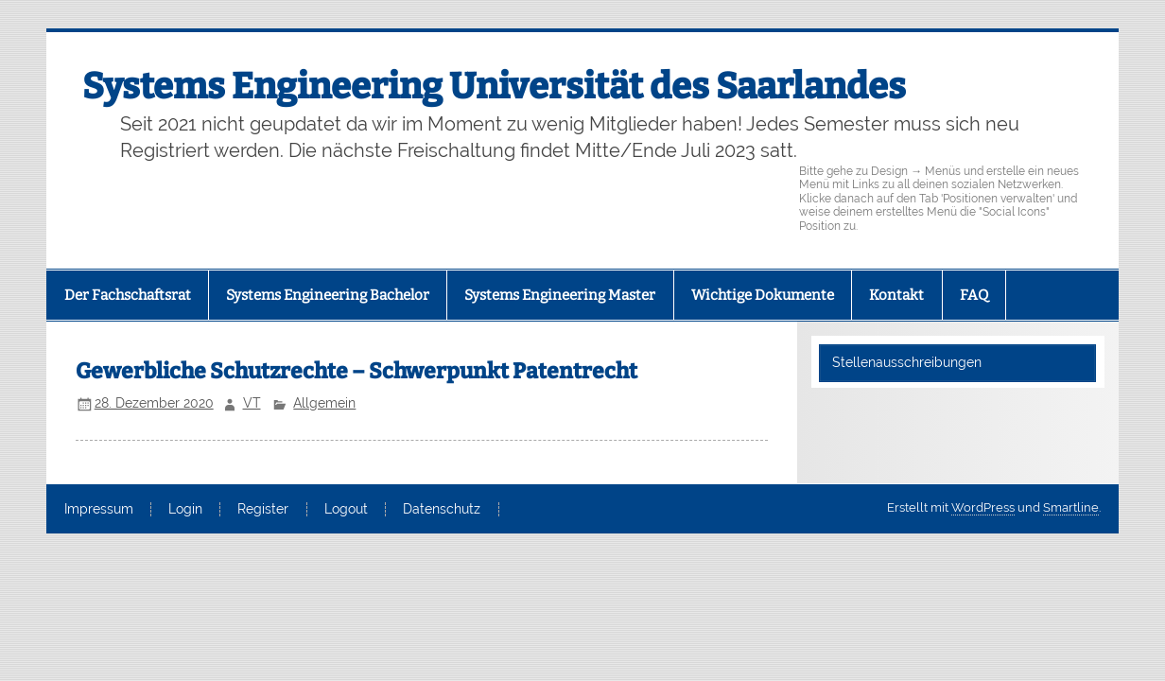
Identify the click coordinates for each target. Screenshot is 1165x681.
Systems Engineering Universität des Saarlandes (494, 86)
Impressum (98, 509)
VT (252, 402)
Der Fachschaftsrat (127, 295)
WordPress (983, 507)
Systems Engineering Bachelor (327, 295)
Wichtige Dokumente (762, 295)
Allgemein (324, 402)
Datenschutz (441, 509)
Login (185, 509)
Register (262, 509)
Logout (346, 509)
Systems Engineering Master (559, 295)
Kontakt (896, 295)
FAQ (974, 295)
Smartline (1071, 507)
